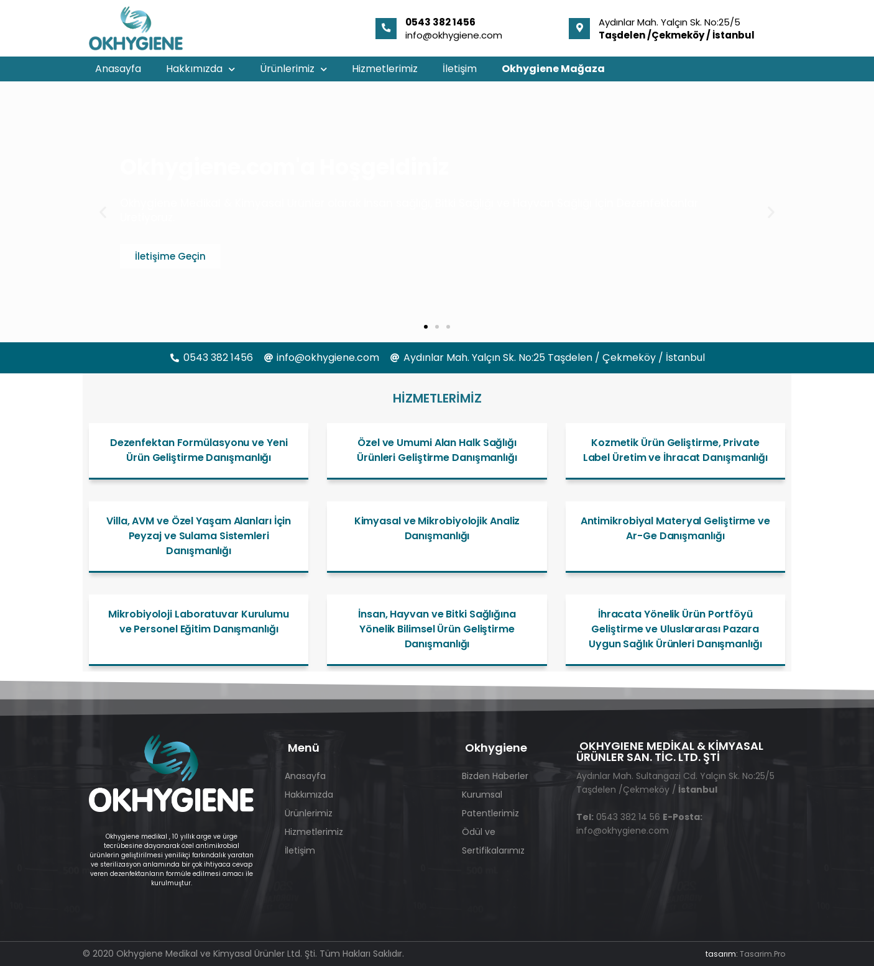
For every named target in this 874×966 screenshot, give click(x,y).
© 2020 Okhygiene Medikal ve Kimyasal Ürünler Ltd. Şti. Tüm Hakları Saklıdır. (243, 953)
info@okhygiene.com (453, 35)
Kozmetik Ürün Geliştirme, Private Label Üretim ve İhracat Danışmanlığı (675, 450)
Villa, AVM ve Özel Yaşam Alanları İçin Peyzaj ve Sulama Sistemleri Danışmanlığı (198, 536)
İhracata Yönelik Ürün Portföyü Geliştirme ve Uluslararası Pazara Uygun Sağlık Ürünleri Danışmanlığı (675, 629)
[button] (103, 212)
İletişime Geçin (170, 256)
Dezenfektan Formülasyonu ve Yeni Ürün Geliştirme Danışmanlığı (199, 450)
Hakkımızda (200, 69)
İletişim (460, 69)
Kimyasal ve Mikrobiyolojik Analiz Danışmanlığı (437, 528)
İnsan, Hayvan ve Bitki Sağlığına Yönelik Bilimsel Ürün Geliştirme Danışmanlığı (437, 629)
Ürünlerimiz (293, 69)
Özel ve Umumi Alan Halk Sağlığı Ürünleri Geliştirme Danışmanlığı (437, 450)
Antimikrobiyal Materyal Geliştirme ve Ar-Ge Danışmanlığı (675, 528)
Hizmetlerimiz (385, 69)
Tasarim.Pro (762, 954)
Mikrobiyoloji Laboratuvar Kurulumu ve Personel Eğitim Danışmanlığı (198, 621)
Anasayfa (118, 69)
